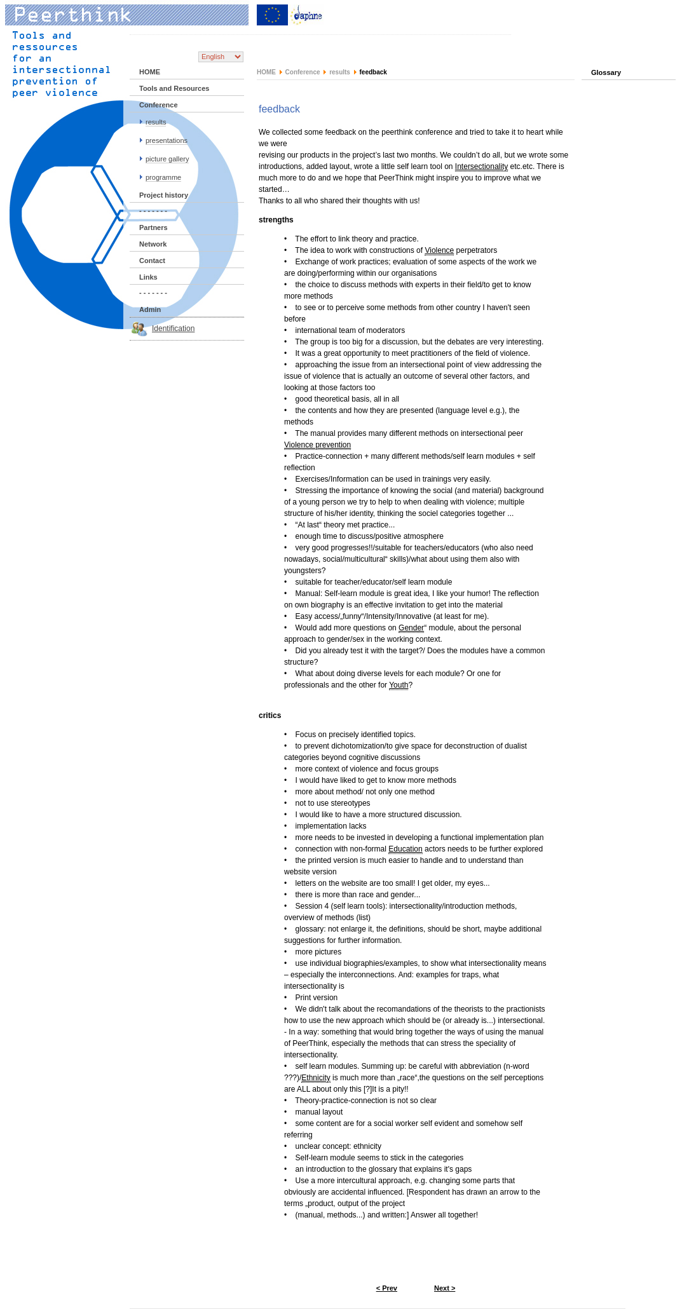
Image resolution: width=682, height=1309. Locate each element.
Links (148, 277)
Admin (150, 309)
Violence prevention (317, 444)
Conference (158, 105)
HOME (149, 72)
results (156, 122)
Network (153, 244)
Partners (153, 227)
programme (163, 177)
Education (405, 848)
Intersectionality (481, 166)
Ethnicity (315, 1077)
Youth (398, 685)
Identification (173, 328)
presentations (167, 140)
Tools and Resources (174, 88)
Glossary (606, 72)
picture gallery (167, 159)
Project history (163, 195)
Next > (444, 1288)
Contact (152, 260)
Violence (439, 250)
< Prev (386, 1288)
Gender (411, 627)
